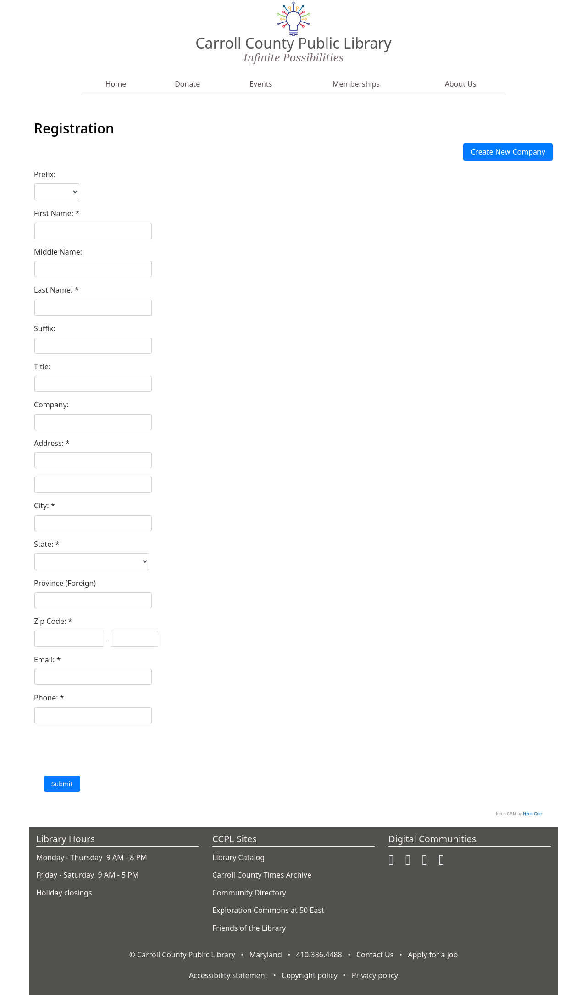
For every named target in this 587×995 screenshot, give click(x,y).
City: (42, 505)
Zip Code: (51, 621)
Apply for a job (433, 955)
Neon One (532, 814)
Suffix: (44, 328)
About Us (460, 84)
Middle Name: (58, 252)
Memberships (356, 84)
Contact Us (374, 955)
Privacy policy (375, 975)
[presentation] (103, 749)
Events (260, 84)
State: (44, 544)
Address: (50, 443)
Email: (45, 660)
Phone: (47, 698)
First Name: (54, 213)
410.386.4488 (319, 955)
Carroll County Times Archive (261, 875)
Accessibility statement (228, 975)
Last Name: (54, 290)
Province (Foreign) (65, 583)
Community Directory (249, 893)
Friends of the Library (249, 928)
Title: (42, 366)
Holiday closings (64, 893)
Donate (187, 84)
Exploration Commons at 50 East (268, 910)
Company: (51, 405)
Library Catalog (238, 857)
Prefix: (44, 174)
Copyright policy (310, 975)
